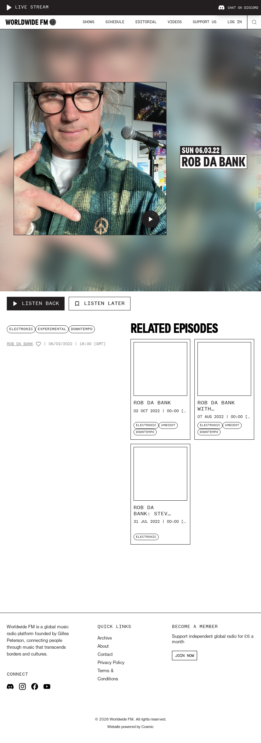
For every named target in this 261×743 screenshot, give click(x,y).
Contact (105, 655)
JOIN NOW (184, 655)
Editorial (146, 21)
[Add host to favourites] (38, 344)
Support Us (204, 21)
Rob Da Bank (20, 344)
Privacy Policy (111, 663)
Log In (234, 21)
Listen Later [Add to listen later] (99, 303)
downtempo (81, 329)
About (103, 646)
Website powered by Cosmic (130, 727)
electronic (21, 329)
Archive (105, 638)
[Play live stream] (8, 7)
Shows (88, 21)
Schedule (114, 21)
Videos (175, 21)
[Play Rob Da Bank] (150, 219)
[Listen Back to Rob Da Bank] (36, 303)
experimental (52, 329)
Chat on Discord (238, 7)
